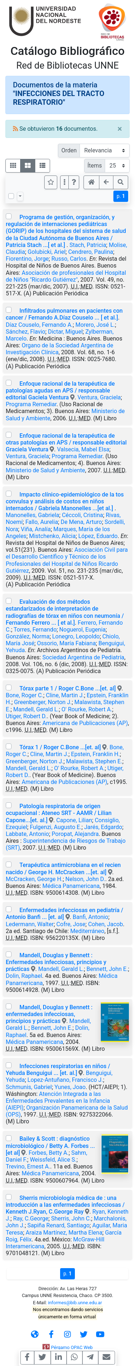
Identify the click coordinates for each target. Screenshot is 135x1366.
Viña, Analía (36, 529)
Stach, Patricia (87, 245)
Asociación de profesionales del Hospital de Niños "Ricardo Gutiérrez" (66, 276)
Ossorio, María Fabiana (66, 643)
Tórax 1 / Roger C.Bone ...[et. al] (60, 747)
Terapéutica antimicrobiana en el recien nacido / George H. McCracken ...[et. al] (63, 868)
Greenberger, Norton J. (43, 702)
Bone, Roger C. (24, 695)
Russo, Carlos (68, 258)
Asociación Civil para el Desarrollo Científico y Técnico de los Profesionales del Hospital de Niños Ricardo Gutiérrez (67, 560)
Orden (69, 150)
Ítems (94, 165)
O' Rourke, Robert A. (87, 709)
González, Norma (28, 636)
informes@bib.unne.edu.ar (75, 1302)
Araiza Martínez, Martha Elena (64, 1232)
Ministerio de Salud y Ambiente (45, 470)
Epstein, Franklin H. (95, 754)
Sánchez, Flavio (25, 331)
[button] (73, 182)
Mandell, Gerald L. (36, 709)
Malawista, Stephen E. (94, 761)
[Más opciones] (64, 182)
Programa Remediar (31, 404)
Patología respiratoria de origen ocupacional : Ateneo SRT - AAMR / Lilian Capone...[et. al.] (59, 813)
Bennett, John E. (107, 969)
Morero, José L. (95, 324)
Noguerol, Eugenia (82, 629)
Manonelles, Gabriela (32, 515)
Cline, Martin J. (65, 695)
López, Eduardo (98, 536)
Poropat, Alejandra (75, 834)
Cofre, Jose (71, 924)
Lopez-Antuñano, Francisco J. (65, 1079)
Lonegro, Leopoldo (76, 636)
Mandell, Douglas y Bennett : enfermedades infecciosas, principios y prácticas (49, 1014)
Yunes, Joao (70, 1087)
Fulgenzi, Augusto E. (55, 827)
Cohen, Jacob (105, 924)
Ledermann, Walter (30, 924)
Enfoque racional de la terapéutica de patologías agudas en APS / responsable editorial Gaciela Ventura (60, 390)
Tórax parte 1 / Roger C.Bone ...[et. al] (67, 688)
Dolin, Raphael (24, 975)
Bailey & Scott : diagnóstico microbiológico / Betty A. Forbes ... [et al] (50, 1145)
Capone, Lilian (74, 820)
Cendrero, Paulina (90, 251)
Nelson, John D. (85, 879)
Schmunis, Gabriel (29, 1087)
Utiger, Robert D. (26, 716)
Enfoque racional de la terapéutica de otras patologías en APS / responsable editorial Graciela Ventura (66, 442)
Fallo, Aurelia (41, 522)
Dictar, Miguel (65, 331)
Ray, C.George (30, 1218)
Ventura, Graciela (99, 397)
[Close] (119, 129)
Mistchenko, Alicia (52, 536)
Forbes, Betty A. (48, 1152)
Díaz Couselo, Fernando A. (39, 324)
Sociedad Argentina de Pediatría (83, 657)
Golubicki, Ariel (47, 251)
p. (121, 196)
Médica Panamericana (71, 886)
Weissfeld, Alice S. (53, 1159)
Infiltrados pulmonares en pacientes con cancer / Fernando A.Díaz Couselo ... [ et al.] (64, 314)
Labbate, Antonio (27, 834)
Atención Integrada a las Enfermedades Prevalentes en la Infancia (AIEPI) (58, 1100)
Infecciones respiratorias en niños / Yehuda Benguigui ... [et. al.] (58, 1069)
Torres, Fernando (35, 629)
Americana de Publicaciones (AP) (85, 723)
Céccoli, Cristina (82, 515)
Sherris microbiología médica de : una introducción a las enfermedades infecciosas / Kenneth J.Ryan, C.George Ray (65, 1204)
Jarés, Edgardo (103, 827)
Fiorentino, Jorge (27, 258)
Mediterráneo (87, 931)
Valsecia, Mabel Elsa (83, 449)
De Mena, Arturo (81, 522)
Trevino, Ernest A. (28, 1166)
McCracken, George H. (34, 879)
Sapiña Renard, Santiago (58, 1225)
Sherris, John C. (71, 1218)
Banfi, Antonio (90, 917)
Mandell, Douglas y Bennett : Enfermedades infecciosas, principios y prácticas (56, 962)
